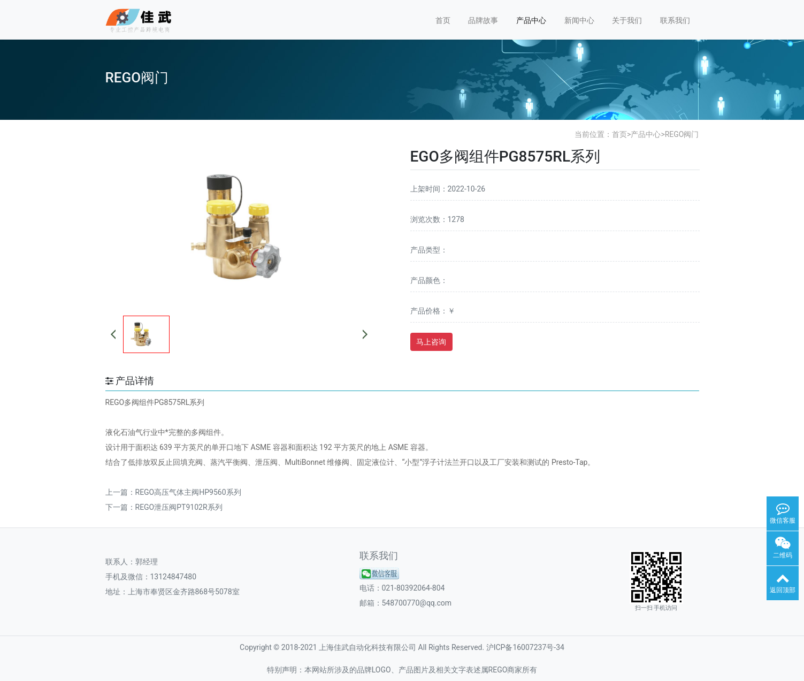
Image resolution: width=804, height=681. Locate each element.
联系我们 (675, 20)
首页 (442, 20)
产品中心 (531, 20)
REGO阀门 (682, 134)
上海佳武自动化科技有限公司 (367, 647)
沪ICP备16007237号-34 (525, 647)
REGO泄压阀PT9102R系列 (179, 507)
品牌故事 (483, 20)
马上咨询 (431, 342)
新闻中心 (579, 20)
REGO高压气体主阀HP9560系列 (188, 492)
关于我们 (627, 20)
